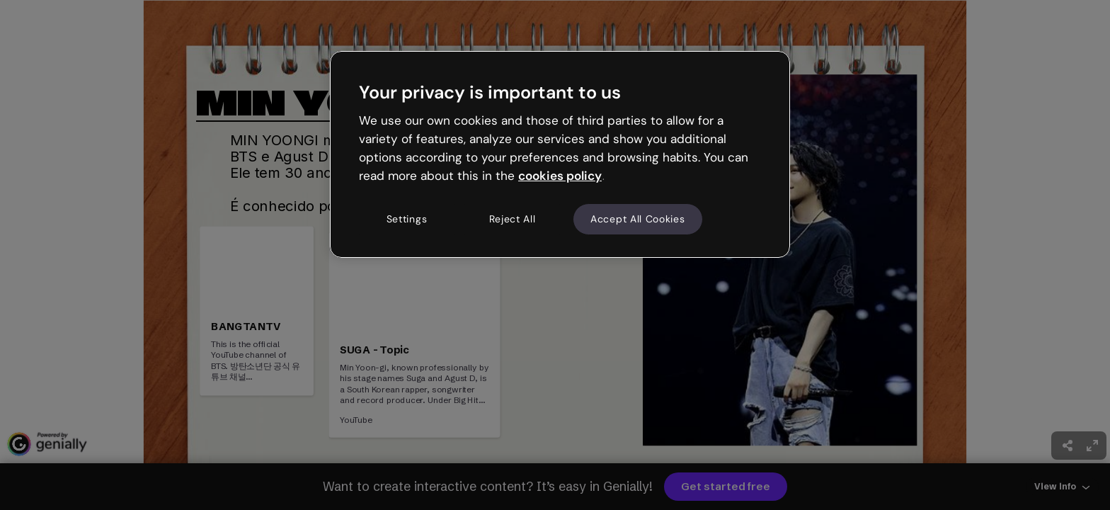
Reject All (512, 218)
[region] (560, 154)
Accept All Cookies (637, 218)
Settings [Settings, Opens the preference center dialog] (407, 218)
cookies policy (560, 175)
